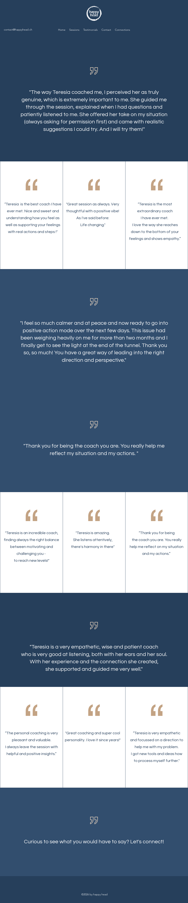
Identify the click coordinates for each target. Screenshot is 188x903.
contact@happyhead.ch (18, 29)
